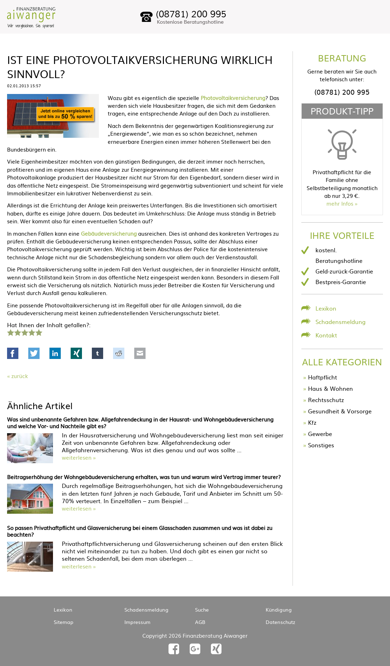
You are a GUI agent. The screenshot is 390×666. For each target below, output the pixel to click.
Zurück (19, 376)
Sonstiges (321, 445)
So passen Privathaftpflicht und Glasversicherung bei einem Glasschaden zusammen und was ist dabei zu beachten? (139, 531)
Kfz (312, 422)
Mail (140, 353)
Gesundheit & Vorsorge (340, 411)
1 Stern (9, 332)
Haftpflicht (322, 377)
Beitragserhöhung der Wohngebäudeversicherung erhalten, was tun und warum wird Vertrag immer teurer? (144, 477)
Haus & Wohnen (330, 388)
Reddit (118, 353)
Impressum (137, 621)
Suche (202, 609)
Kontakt (326, 335)
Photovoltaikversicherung (233, 98)
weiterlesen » (79, 457)
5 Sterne (38, 332)
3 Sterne (24, 332)
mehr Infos (339, 203)
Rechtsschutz (326, 399)
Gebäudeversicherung (109, 233)
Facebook (12, 353)
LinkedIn (55, 353)
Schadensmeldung (340, 321)
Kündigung (279, 609)
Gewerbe (320, 433)
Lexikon (325, 308)
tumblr (97, 353)
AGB (200, 621)
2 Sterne (17, 332)
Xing (76, 353)
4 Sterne (31, 332)
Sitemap (63, 621)
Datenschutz (280, 621)
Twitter (34, 353)
